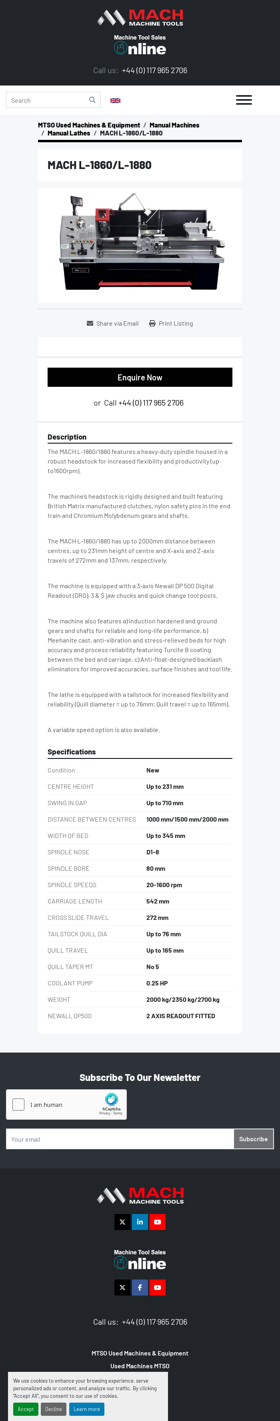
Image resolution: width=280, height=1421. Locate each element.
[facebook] (140, 1288)
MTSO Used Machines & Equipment (140, 1353)
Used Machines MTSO (140, 1365)
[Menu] (244, 100)
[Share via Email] (113, 323)
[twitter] (122, 1222)
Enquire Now (140, 377)
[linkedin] (140, 1222)
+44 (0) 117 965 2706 (153, 70)
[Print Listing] (171, 323)
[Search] (53, 100)
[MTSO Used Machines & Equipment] (89, 125)
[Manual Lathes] (69, 133)
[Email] (140, 1138)
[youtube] (158, 1222)
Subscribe (253, 1138)
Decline (53, 1409)
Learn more (87, 1409)
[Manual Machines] (175, 125)
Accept (26, 1409)
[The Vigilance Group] (140, 1195)
